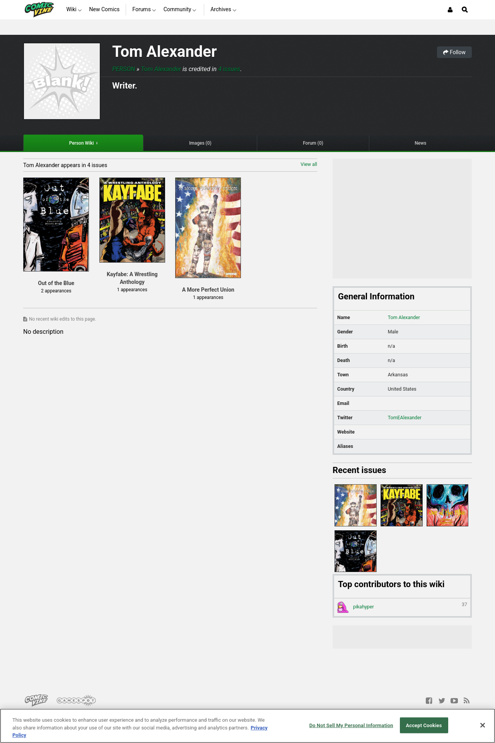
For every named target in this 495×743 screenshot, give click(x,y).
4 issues (229, 69)
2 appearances (56, 291)
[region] (247, 726)
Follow (454, 52)
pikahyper (402, 607)
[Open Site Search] (464, 9)
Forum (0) (313, 143)
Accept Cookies (424, 725)
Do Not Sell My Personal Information (351, 725)
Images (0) (200, 143)
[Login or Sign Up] (450, 9)
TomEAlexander (405, 417)
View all (308, 164)
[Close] (482, 725)
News (420, 143)
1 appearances (132, 289)
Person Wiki (81, 143)
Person (123, 69)
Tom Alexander (164, 52)
